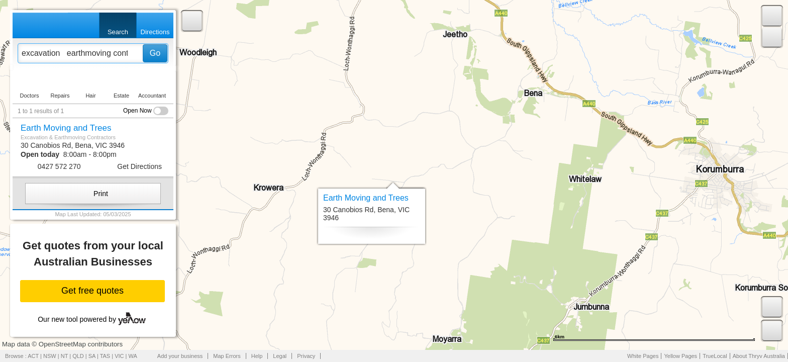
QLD (78, 356)
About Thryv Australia (759, 356)
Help (257, 356)
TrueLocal (715, 356)
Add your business (180, 356)
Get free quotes (92, 291)
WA (133, 356)
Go (155, 53)
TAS (105, 356)
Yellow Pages (680, 356)
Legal (279, 356)
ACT (33, 356)
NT (64, 356)
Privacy (306, 356)
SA (91, 356)
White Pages (642, 356)
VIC (119, 356)
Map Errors (226, 356)
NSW (49, 356)
